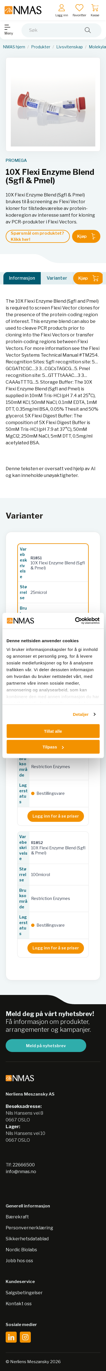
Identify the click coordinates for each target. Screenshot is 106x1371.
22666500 (24, 1165)
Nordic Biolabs (21, 1249)
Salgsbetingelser (24, 1292)
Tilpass (53, 747)
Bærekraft (17, 1217)
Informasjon (22, 278)
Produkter (40, 47)
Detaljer (81, 714)
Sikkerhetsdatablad (27, 1238)
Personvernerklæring (29, 1227)
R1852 (37, 842)
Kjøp (86, 236)
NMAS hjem (14, 47)
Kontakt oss (19, 1303)
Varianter (57, 278)
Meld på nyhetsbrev (46, 1045)
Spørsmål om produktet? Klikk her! (37, 236)
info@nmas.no (21, 1171)
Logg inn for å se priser (56, 816)
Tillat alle (53, 731)
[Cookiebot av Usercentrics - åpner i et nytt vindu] (75, 621)
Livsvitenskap (69, 47)
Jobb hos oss (19, 1260)
